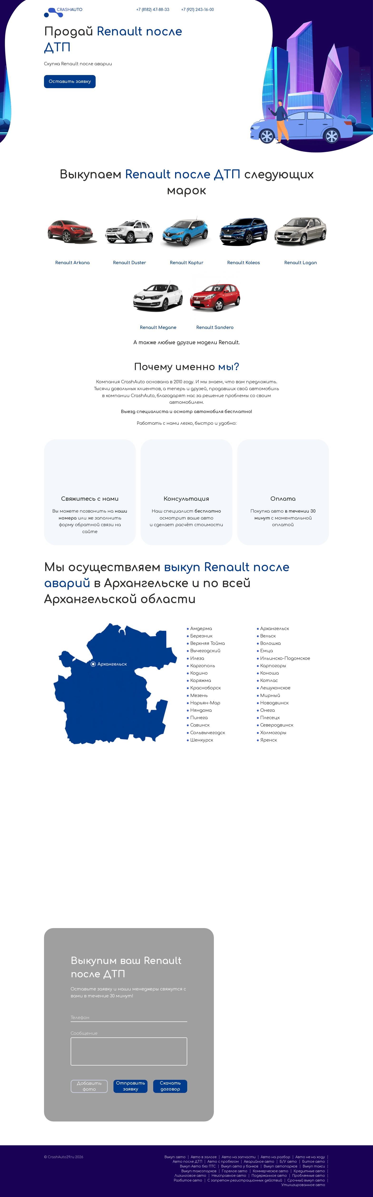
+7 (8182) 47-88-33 (152, 10)
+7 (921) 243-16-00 (197, 10)
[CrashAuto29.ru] (63, 12)
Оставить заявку (70, 81)
